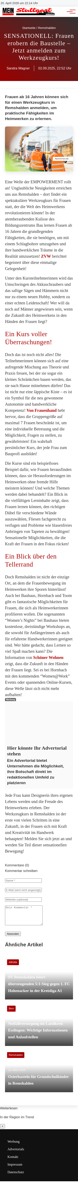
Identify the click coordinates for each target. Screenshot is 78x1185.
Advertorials (15, 1153)
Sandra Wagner (18, 68)
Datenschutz (15, 1176)
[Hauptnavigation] (69, 11)
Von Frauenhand (42, 410)
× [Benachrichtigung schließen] (2, 1129)
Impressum (14, 1168)
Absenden (13, 937)
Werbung (13, 1145)
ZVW (46, 256)
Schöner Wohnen (48, 657)
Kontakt (12, 1160)
